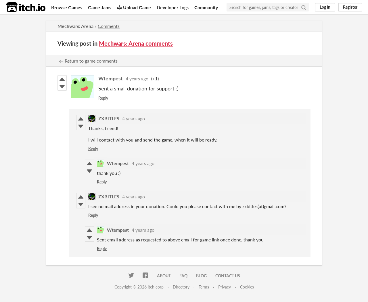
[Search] (303, 7)
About (164, 275)
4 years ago (137, 78)
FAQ (183, 275)
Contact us (227, 275)
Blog (201, 275)
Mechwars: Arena (75, 26)
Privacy (224, 286)
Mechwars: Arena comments (136, 43)
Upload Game (134, 7)
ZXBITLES (108, 118)
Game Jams (99, 7)
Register (350, 7)
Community (206, 7)
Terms (204, 286)
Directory (181, 286)
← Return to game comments (88, 60)
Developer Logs (173, 7)
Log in (325, 7)
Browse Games (66, 7)
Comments (109, 26)
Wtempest (110, 78)
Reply (103, 98)
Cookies (247, 286)
